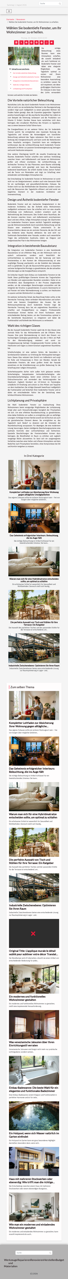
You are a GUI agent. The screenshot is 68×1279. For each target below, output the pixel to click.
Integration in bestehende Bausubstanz (25, 81)
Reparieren (23, 1259)
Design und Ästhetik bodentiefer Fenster (26, 77)
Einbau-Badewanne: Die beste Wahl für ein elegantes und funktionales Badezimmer (33, 1089)
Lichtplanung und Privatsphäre (22, 89)
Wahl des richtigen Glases (21, 85)
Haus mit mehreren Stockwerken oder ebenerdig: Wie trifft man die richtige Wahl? (31, 1182)
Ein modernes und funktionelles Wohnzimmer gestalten (27, 998)
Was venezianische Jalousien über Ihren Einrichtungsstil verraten (31, 1043)
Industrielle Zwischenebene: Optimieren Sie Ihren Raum (34, 665)
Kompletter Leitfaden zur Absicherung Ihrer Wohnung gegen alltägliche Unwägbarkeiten (34, 493)
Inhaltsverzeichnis (20, 69)
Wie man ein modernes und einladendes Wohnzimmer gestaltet (32, 1226)
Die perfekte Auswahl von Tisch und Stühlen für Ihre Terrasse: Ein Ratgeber (34, 623)
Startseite (10, 19)
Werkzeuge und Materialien (10, 1263)
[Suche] (50, 3)
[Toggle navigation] (9, 11)
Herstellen (50, 1259)
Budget (60, 1259)
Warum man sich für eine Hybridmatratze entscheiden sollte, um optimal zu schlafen (34, 580)
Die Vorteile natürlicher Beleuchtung (24, 73)
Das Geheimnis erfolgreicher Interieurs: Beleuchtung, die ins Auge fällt (34, 536)
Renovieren (20, 19)
